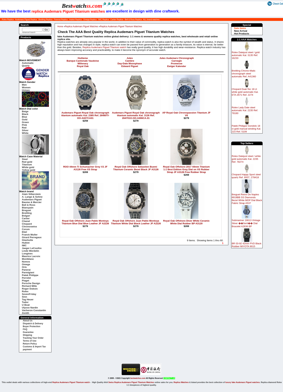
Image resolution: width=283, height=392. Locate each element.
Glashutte (27, 240)
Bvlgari (26, 215)
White (25, 133)
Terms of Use (29, 341)
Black (25, 114)
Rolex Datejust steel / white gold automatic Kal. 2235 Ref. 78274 (246, 159)
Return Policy (30, 343)
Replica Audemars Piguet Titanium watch (104, 47)
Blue (24, 116)
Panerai (26, 269)
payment (27, 349)
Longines (27, 253)
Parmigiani (28, 272)
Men (24, 84)
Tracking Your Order (33, 338)
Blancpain (27, 207)
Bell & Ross (28, 205)
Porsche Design (31, 283)
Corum (26, 229)
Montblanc (28, 259)
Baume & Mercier (32, 202)
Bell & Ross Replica (133, 19)
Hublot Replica (75, 19)
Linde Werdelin (30, 251)
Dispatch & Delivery (33, 323)
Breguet (26, 210)
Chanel (26, 221)
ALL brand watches (151, 19)
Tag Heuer (27, 299)
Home (60, 26)
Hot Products (241, 33)
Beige (25, 111)
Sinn (24, 296)
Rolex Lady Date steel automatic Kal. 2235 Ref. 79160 (245, 110)
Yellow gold (28, 170)
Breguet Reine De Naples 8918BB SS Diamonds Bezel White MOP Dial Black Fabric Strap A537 (247, 198)
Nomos (26, 261)
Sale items (240, 28)
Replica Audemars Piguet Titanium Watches (121, 26)
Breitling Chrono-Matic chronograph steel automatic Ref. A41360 (244, 73)
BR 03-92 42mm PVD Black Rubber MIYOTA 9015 (246, 245)
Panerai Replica (61, 19)
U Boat (26, 305)
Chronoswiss (29, 226)
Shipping (27, 335)
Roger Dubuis (30, 288)
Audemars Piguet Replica (26, 19)
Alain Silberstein (31, 194)
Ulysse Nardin (30, 307)
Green (25, 122)
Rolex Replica (8, 19)
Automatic (28, 63)
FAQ (25, 329)
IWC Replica (103, 19)
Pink (24, 125)
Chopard (27, 223)
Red (24, 127)
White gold (28, 167)
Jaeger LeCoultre (32, 248)
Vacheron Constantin (34, 310)
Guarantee (28, 332)
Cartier (26, 218)
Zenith (25, 313)
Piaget (25, 280)
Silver (25, 130)
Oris (24, 267)
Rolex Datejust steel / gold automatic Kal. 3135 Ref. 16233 (246, 55)
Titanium (27, 164)
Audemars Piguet (32, 199)
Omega (26, 264)
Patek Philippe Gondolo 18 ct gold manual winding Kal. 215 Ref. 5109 (246, 128)
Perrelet (26, 278)
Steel (25, 159)
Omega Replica (89, 19)
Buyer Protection (31, 326)
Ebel (24, 232)
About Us (27, 320)
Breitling (27, 213)
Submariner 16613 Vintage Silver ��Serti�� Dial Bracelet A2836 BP (246, 223)
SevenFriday (29, 294)
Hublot (25, 242)
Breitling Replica (45, 19)
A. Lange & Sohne (32, 196)
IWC (24, 245)
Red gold (27, 162)
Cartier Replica (116, 19)
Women (26, 87)
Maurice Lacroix (31, 256)
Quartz (25, 65)
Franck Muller (30, 234)
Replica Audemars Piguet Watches (81, 26)
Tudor (25, 302)
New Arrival (240, 31)
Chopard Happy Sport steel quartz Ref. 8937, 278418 (246, 176)
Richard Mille (29, 286)
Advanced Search (28, 32)
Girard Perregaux (32, 237)
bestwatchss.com (137, 378)
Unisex (26, 90)
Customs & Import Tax (34, 346)
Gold (24, 119)
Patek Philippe (30, 275)
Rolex (25, 291)
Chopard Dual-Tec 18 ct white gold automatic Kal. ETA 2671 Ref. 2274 (245, 92)
